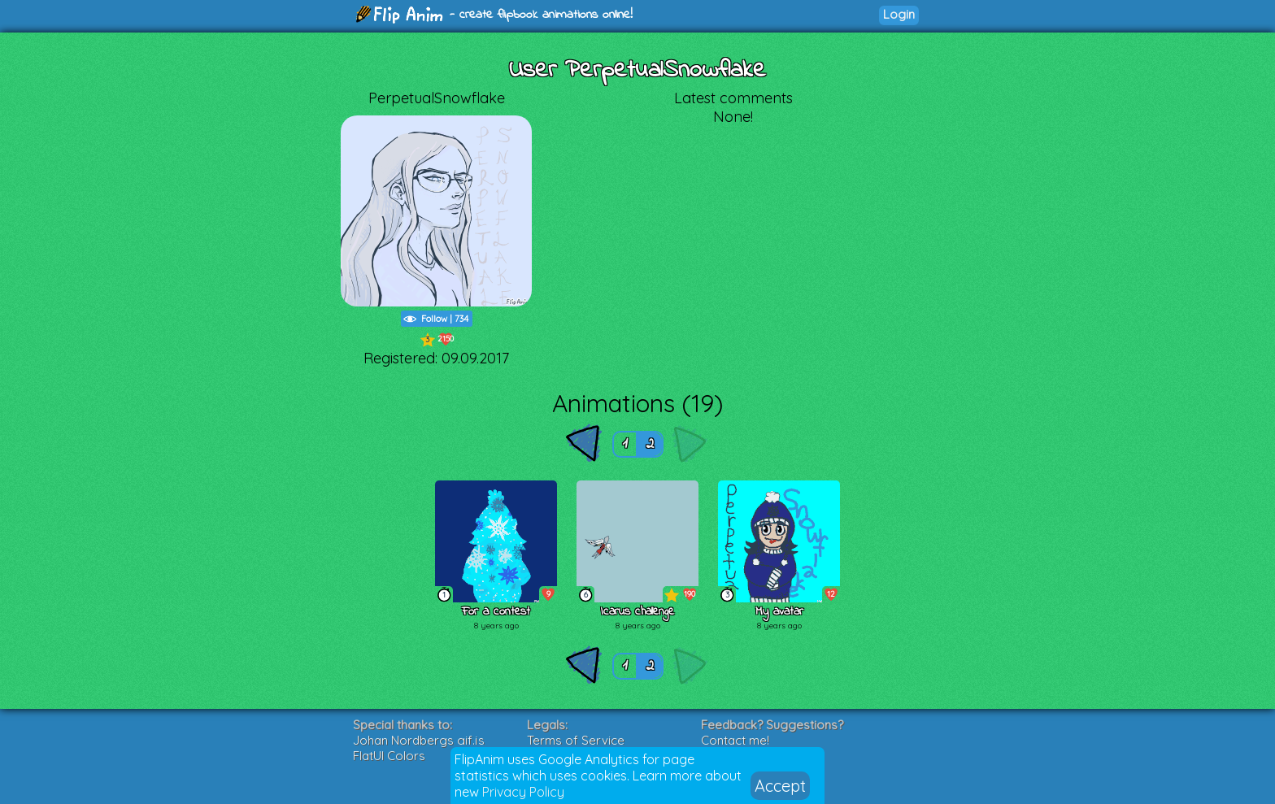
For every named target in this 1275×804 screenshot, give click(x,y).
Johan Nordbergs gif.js (419, 740)
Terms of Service (575, 740)
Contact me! (735, 740)
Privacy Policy (523, 792)
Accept (780, 786)
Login (899, 14)
